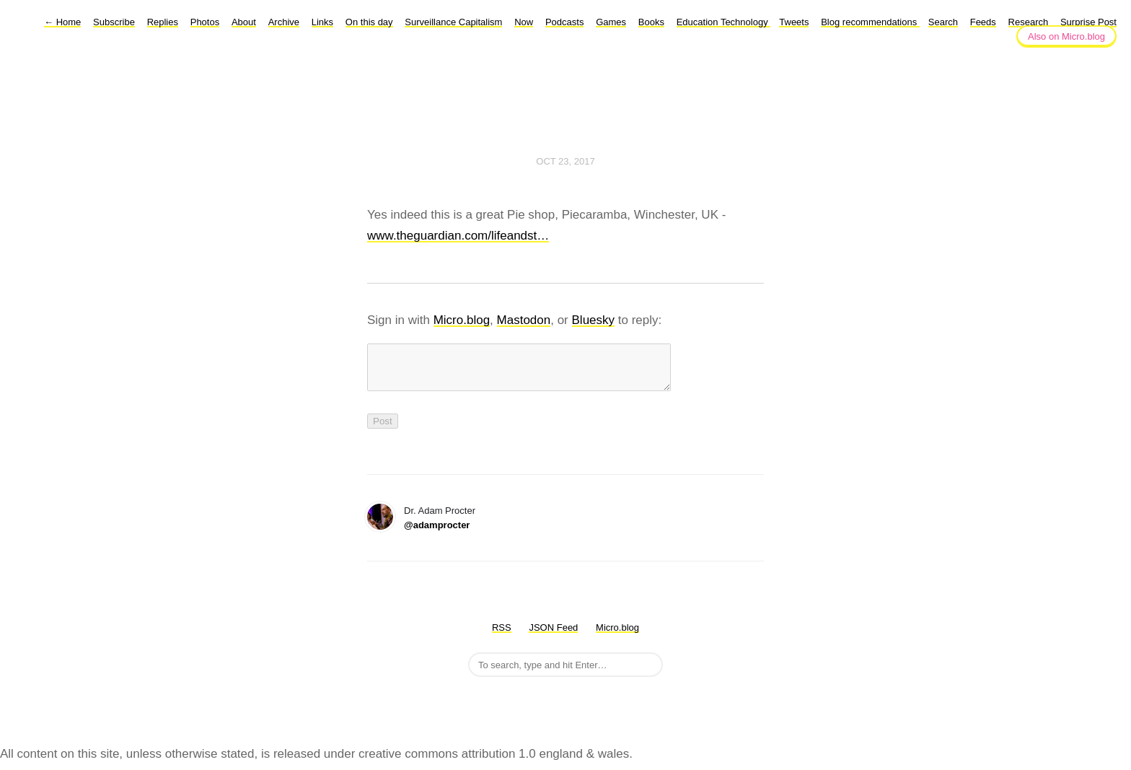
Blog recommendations (870, 22)
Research (1028, 22)
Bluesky (593, 320)
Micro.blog (462, 320)
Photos (204, 22)
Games (611, 22)
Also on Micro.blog (1066, 36)
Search (943, 22)
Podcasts (564, 22)
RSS (501, 636)
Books (651, 22)
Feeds (983, 22)
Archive (283, 22)
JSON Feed (553, 636)
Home (62, 22)
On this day (369, 22)
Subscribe (114, 22)
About (244, 22)
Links (322, 22)
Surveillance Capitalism (453, 22)
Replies (162, 22)
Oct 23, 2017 (565, 161)
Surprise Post (1088, 22)
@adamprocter (437, 533)
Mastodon (524, 320)
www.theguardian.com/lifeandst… (458, 235)
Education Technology (724, 22)
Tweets (794, 22)
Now (523, 22)
